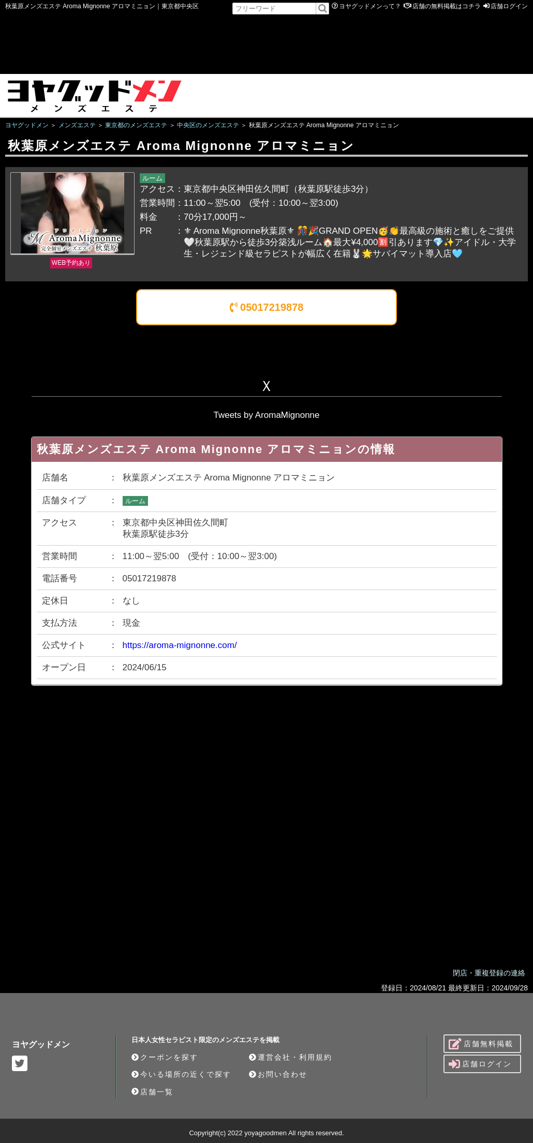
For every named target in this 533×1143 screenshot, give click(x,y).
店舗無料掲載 (481, 1043)
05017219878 (267, 307)
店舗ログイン (509, 6)
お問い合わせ (278, 1074)
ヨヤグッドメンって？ (370, 6)
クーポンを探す (164, 1057)
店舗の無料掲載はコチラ (446, 6)
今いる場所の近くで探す (181, 1074)
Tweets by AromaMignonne (266, 415)
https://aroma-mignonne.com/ (180, 645)
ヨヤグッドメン (41, 1044)
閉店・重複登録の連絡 (489, 973)
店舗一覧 (152, 1092)
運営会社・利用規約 (290, 1057)
